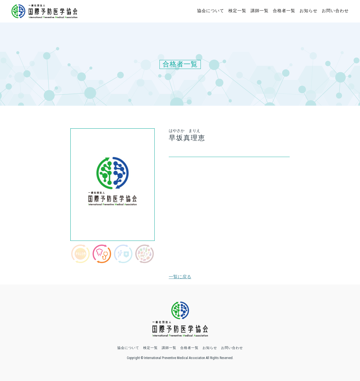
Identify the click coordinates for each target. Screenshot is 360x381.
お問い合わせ (335, 10)
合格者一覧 (284, 10)
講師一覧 (260, 10)
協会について (210, 10)
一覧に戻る (180, 276)
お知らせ (309, 10)
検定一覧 (237, 10)
